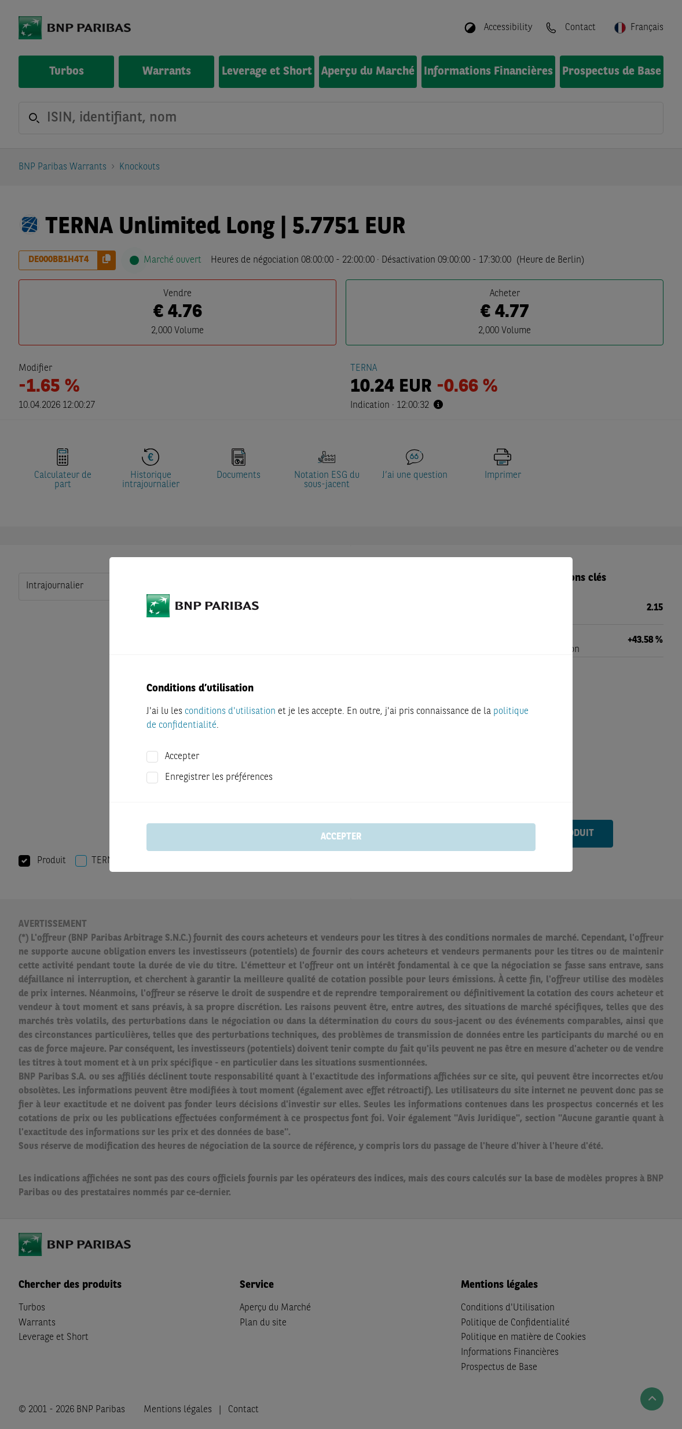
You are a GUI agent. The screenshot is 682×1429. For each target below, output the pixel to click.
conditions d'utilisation (230, 711)
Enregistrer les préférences (219, 777)
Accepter (182, 756)
